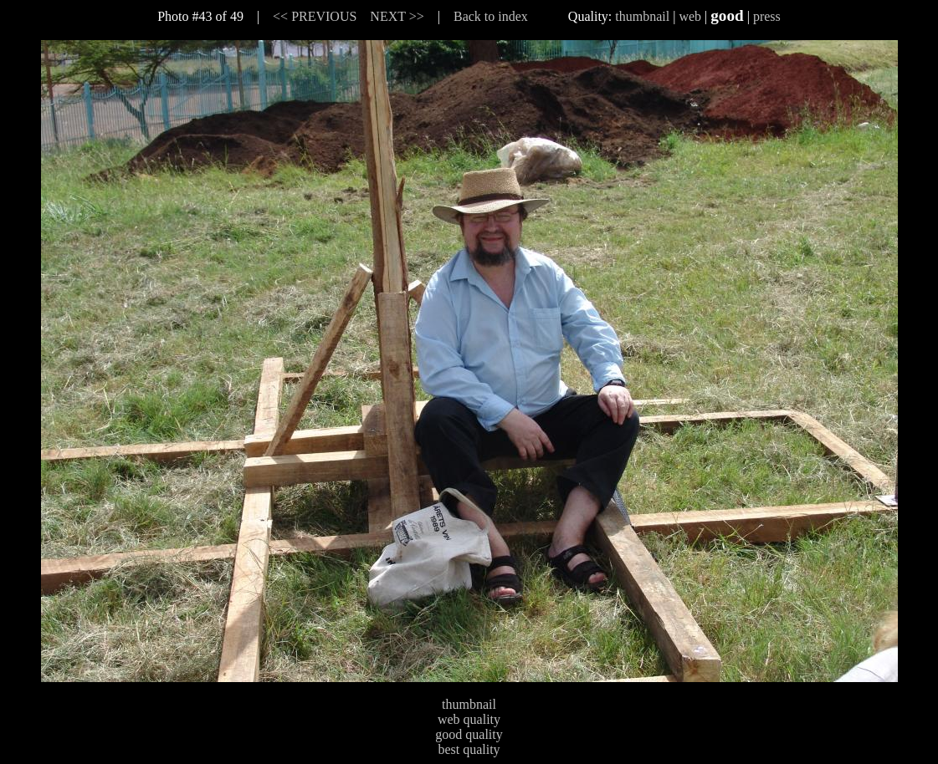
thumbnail (642, 16)
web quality (469, 719)
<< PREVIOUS (314, 16)
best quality (469, 749)
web (690, 16)
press (767, 16)
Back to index (491, 16)
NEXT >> (396, 16)
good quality (468, 734)
